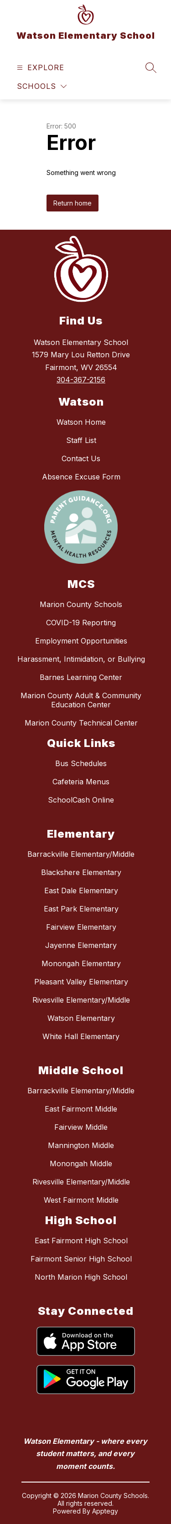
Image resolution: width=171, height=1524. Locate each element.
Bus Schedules (81, 763)
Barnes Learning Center (81, 677)
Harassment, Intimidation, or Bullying (81, 659)
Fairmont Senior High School (81, 1258)
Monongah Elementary (81, 963)
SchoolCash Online (81, 799)
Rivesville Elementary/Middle (81, 999)
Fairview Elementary (81, 927)
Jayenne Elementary (81, 945)
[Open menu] (39, 67)
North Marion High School (81, 1277)
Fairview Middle (81, 1127)
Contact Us (81, 458)
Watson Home (81, 422)
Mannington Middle (81, 1145)
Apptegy (105, 1511)
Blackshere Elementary (81, 872)
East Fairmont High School (81, 1240)
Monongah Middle (81, 1163)
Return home (72, 203)
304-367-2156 (81, 379)
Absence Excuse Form (81, 476)
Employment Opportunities (81, 640)
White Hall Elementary (80, 1036)
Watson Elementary (81, 1018)
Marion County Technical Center (81, 722)
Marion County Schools (81, 604)
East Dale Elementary (81, 890)
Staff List (81, 440)
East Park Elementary (81, 908)
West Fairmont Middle (81, 1200)
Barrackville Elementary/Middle (81, 854)
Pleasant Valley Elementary (81, 981)
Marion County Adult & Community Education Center (81, 700)
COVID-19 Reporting (81, 622)
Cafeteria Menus (80, 781)
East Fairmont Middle (81, 1108)
